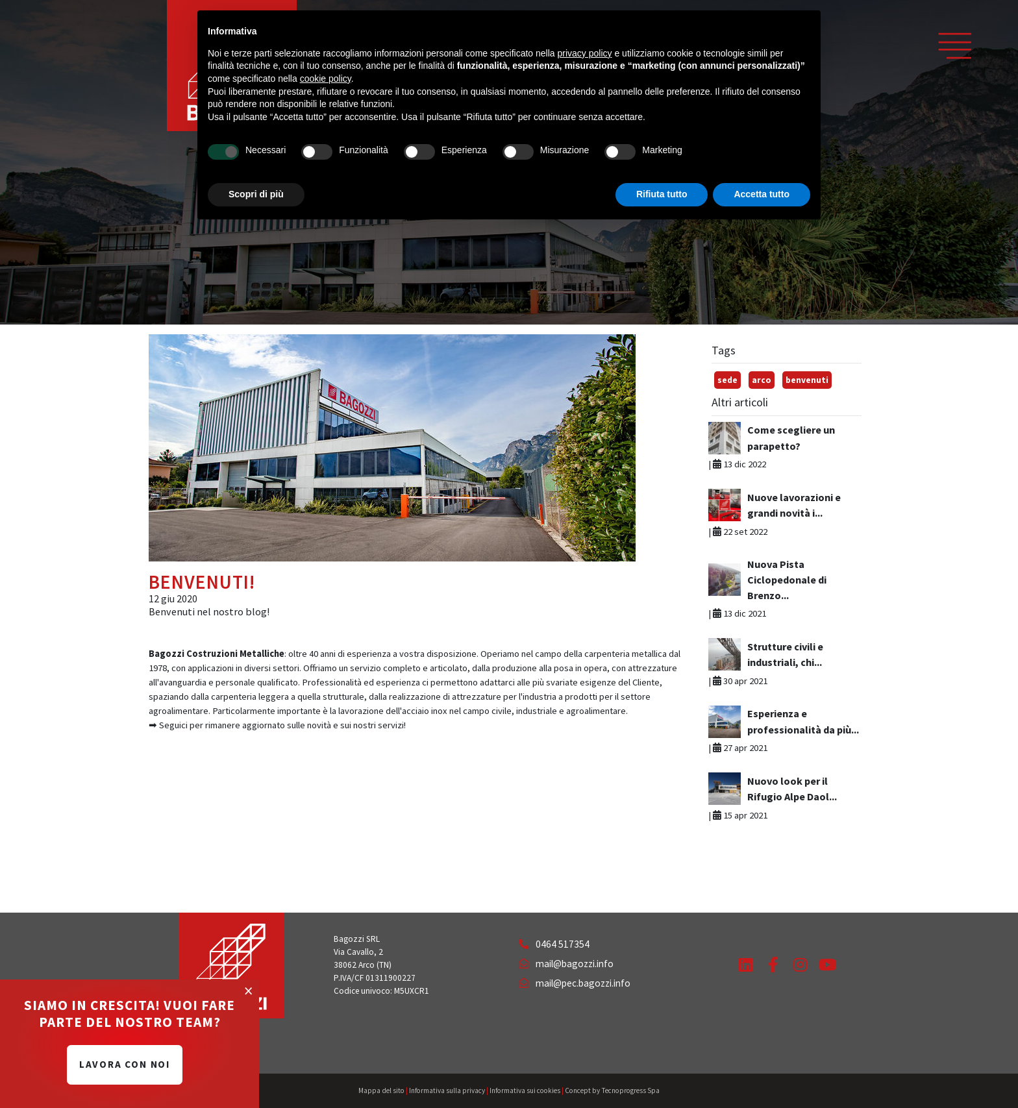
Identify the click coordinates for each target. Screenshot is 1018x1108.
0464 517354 (554, 944)
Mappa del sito (381, 1090)
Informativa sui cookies (525, 1090)
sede (727, 380)
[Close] (248, 991)
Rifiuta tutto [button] (662, 194)
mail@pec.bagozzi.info (574, 983)
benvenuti (807, 380)
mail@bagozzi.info (566, 963)
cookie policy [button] (325, 78)
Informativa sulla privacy (447, 1090)
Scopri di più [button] (256, 194)
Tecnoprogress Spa (630, 1090)
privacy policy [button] (585, 53)
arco (761, 380)
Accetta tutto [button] (761, 194)
